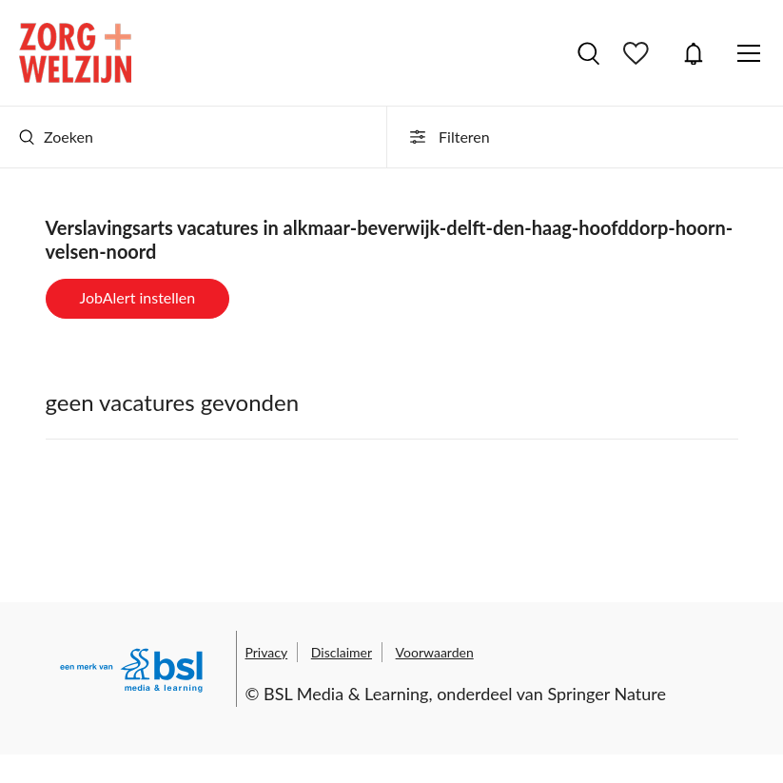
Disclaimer (341, 652)
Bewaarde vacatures (638, 53)
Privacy (266, 652)
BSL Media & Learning (346, 693)
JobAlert (693, 53)
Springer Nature (606, 693)
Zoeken (56, 136)
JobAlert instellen (138, 297)
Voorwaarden (435, 652)
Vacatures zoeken (588, 53)
